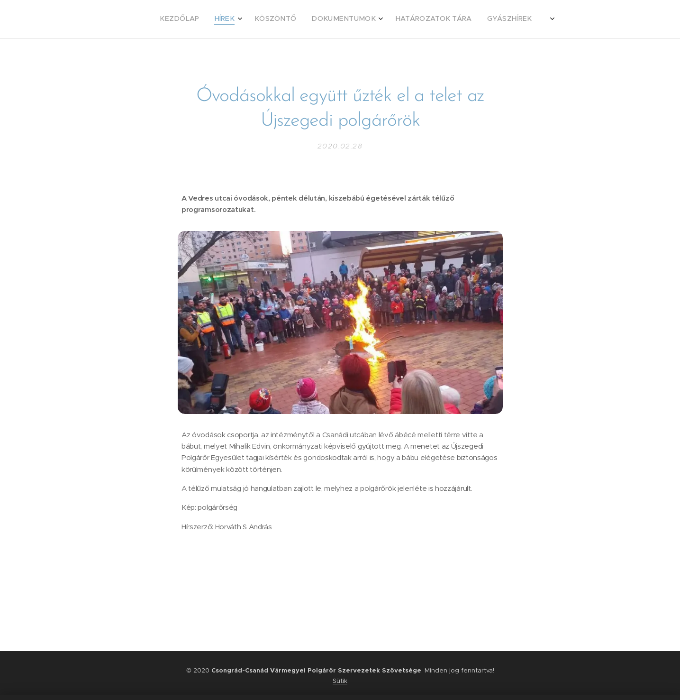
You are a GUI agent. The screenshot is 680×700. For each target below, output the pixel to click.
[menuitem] (375, 19)
